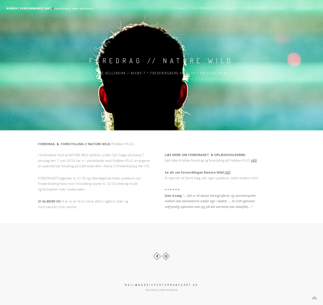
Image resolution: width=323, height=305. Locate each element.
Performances (204, 8)
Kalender (230, 8)
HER (254, 160)
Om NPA (279, 8)
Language (306, 8)
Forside (179, 8)
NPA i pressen (255, 8)
